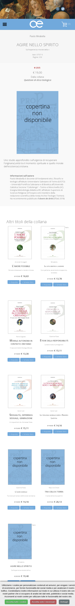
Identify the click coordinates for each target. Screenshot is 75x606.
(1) (66, 23)
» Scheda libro (27, 282)
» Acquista (13, 282)
